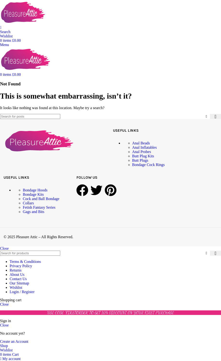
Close (4, 248)
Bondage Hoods (35, 190)
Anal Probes (141, 152)
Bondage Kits (33, 194)
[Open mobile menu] (4, 45)
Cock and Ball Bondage (41, 199)
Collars (28, 203)
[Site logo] (23, 23)
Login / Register (22, 292)
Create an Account (14, 341)
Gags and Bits (33, 212)
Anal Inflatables (144, 147)
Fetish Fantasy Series (39, 207)
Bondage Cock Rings (148, 165)
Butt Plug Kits (143, 156)
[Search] (5, 32)
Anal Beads (141, 143)
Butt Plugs (140, 160)
